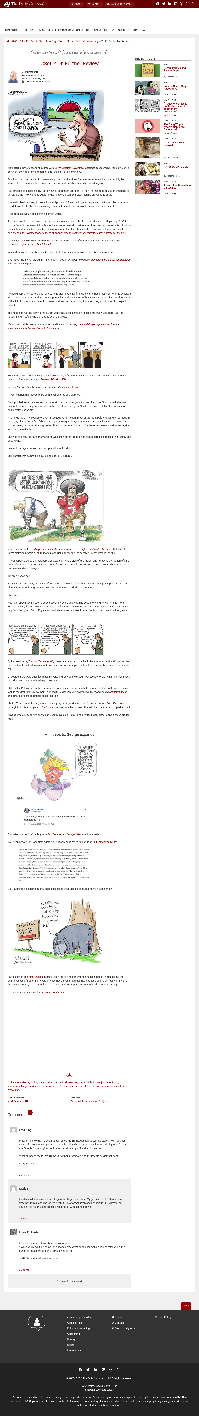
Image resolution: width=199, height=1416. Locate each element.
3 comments (43, 81)
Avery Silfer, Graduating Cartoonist (177, 186)
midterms (46, 1086)
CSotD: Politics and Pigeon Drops (175, 69)
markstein (34, 1086)
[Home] (8, 41)
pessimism (69, 1086)
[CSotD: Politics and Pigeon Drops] (147, 70)
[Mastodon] (176, 4)
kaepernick (14, 1086)
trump (123, 1086)
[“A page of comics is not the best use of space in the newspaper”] (147, 106)
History (109, 30)
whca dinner (14, 1089)
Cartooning (94, 30)
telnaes (115, 1086)
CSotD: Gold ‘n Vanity (176, 167)
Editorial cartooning (87, 41)
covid (61, 1082)
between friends (20, 1082)
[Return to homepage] (38, 1337)
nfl (60, 1086)
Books (121, 30)
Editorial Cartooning (69, 30)
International (136, 30)
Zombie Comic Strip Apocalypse (175, 87)
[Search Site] (193, 4)
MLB (55, 1086)
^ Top (186, 1306)
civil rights (36, 1082)
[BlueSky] (170, 4)
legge (24, 1086)
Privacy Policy (163, 1317)
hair (98, 1082)
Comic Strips (44, 30)
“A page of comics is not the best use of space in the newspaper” (175, 107)
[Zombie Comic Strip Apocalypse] (147, 88)
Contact (94, 4)
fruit (92, 1082)
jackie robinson (109, 1082)
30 (26, 41)
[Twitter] (164, 4)
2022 (15, 41)
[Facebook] (158, 4)
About (76, 4)
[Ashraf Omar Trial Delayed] (147, 148)
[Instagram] (188, 4)
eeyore (78, 1082)
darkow (69, 1082)
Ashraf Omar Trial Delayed (174, 144)
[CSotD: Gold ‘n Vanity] (147, 169)
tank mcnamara (100, 1086)
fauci (86, 1082)
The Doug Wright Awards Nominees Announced (174, 127)
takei (88, 1086)
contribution (50, 1082)
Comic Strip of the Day (43, 41)
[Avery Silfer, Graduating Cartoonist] (147, 187)
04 (21, 41)
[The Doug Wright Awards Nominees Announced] (147, 126)
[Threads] (181, 4)
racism (80, 1086)
